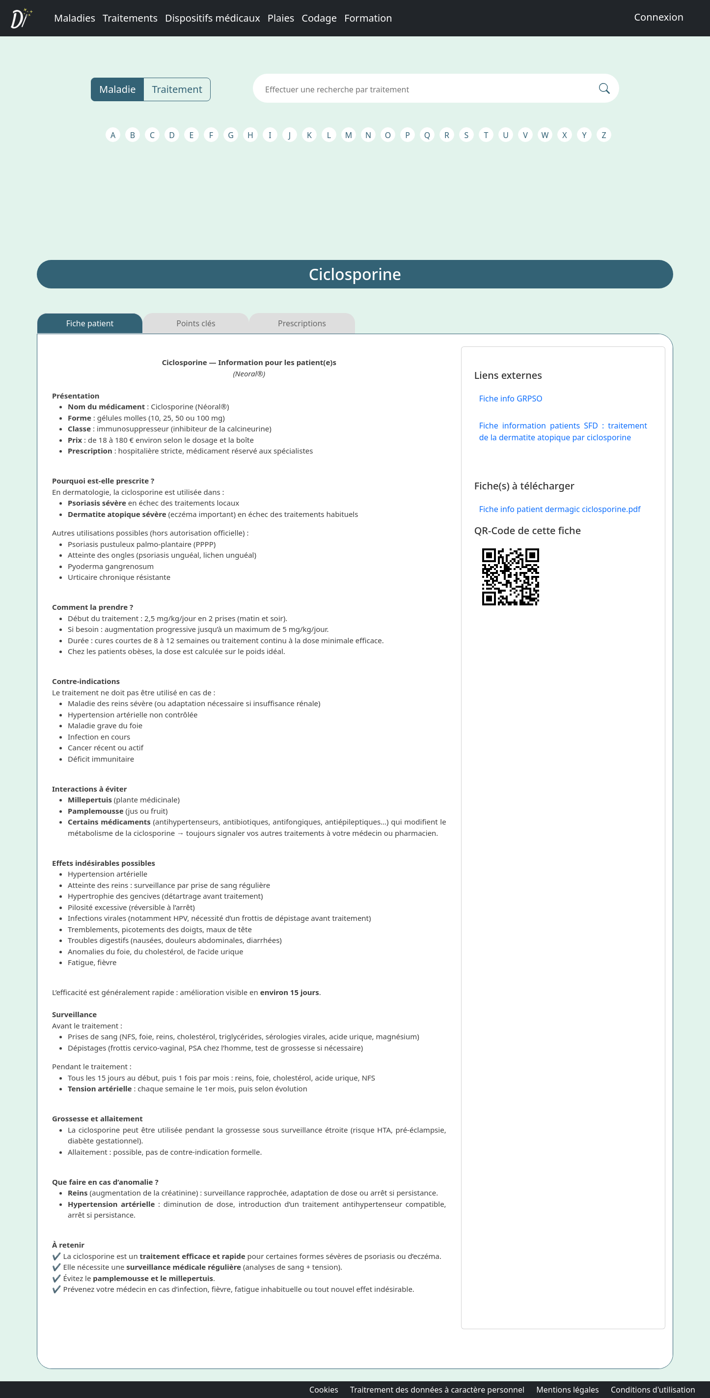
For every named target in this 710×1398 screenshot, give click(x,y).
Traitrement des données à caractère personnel (437, 1389)
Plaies (281, 18)
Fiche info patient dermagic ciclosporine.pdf (560, 509)
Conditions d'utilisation (653, 1389)
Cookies (323, 1389)
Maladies (74, 18)
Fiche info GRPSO (511, 398)
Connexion (658, 17)
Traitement (177, 89)
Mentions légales (567, 1389)
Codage (319, 18)
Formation (368, 18)
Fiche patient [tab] (90, 323)
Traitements (130, 18)
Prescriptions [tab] (302, 323)
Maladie (117, 89)
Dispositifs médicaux (212, 18)
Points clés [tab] (195, 323)
